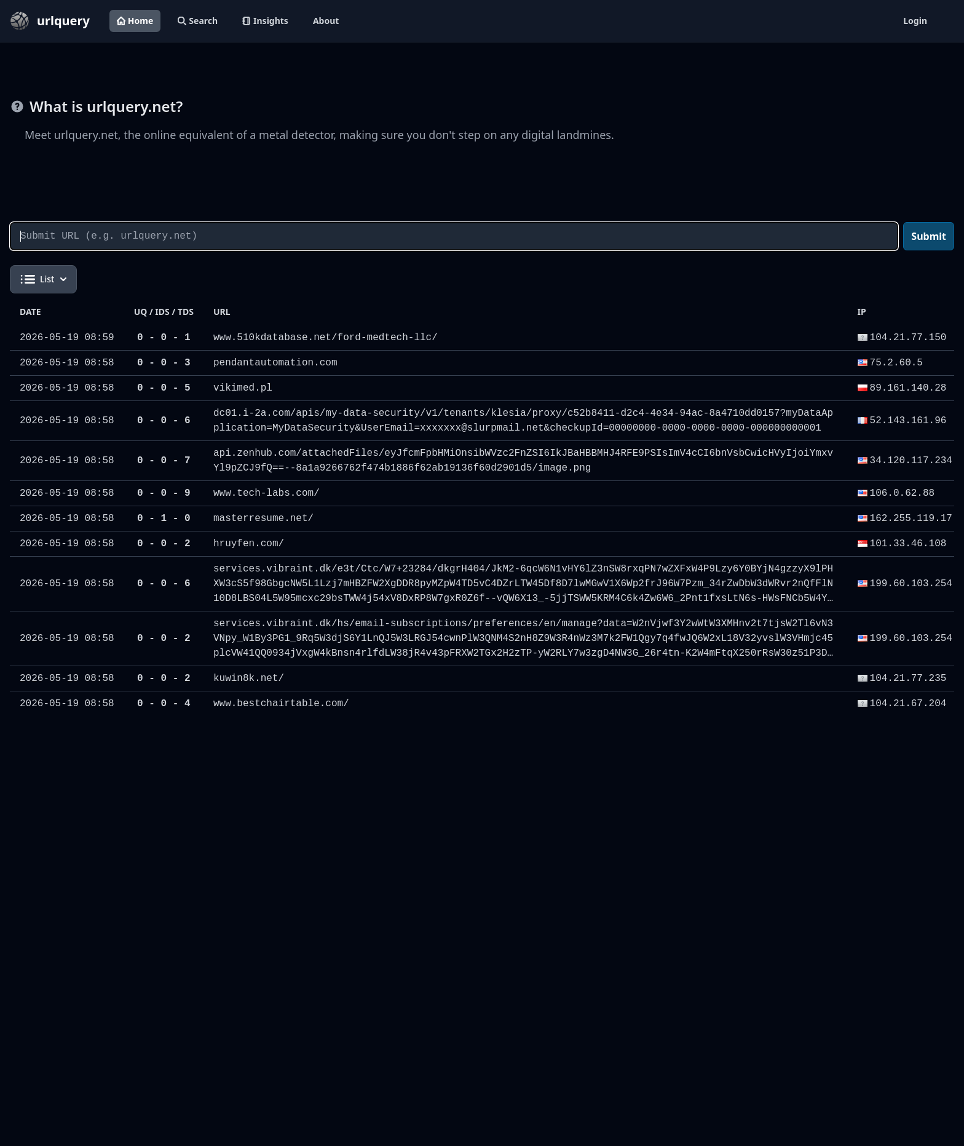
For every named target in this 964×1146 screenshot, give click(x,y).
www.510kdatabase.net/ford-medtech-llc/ (325, 337)
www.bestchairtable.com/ (281, 703)
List (43, 279)
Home (135, 20)
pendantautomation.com (275, 362)
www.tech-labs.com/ (266, 493)
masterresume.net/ (263, 518)
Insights (265, 20)
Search (198, 20)
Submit (928, 236)
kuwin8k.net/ (248, 678)
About (326, 20)
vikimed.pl (242, 388)
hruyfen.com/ (248, 543)
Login (915, 20)
